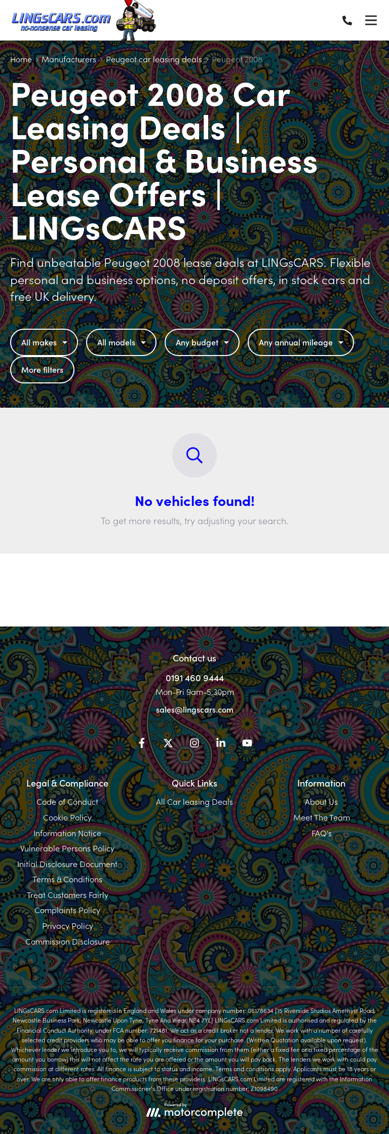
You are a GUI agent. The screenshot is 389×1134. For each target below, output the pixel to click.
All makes (45, 341)
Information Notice (67, 832)
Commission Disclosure (67, 941)
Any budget (203, 341)
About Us (321, 801)
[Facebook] (142, 744)
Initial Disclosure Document (67, 863)
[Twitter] (168, 744)
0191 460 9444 (195, 677)
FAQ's (322, 832)
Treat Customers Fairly (67, 894)
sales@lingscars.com (195, 709)
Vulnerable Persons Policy (67, 847)
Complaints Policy (67, 909)
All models (122, 341)
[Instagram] (194, 744)
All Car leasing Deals (194, 801)
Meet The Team (321, 817)
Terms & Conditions (67, 878)
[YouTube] (247, 744)
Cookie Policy (67, 817)
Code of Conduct (67, 801)
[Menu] (371, 20)
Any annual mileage (302, 341)
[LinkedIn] (221, 744)
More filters (42, 369)
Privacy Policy (67, 925)
